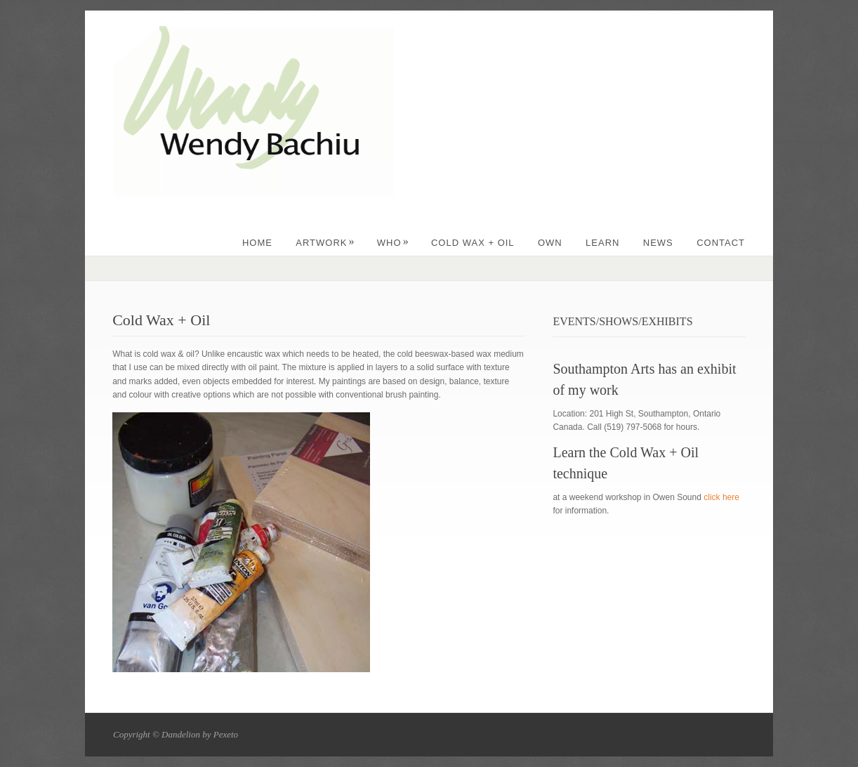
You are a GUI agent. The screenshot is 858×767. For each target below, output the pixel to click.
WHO (393, 242)
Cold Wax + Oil (473, 242)
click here (721, 497)
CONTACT (721, 242)
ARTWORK (325, 242)
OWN (550, 242)
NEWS (658, 242)
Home (257, 242)
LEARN (602, 242)
